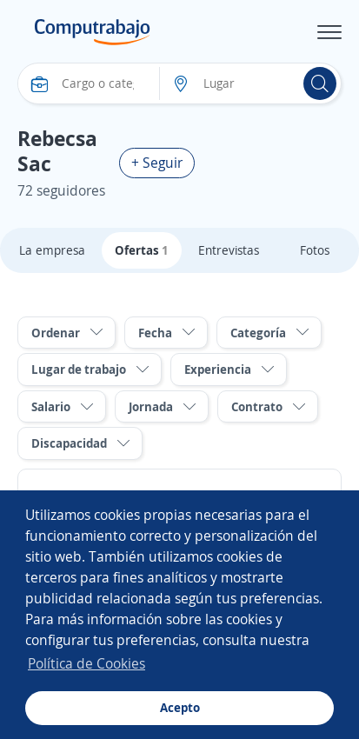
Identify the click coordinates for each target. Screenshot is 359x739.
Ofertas (142, 250)
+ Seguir (157, 162)
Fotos (314, 250)
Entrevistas (228, 250)
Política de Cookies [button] (86, 663)
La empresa (52, 250)
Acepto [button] (180, 707)
